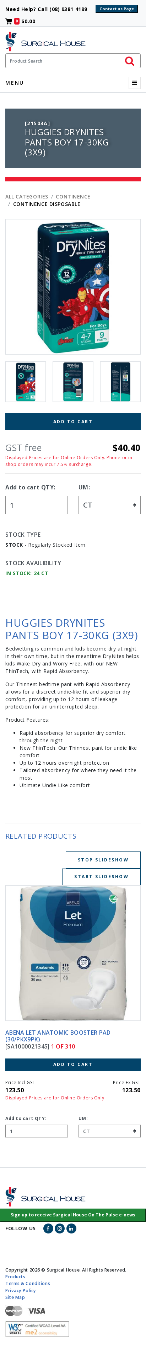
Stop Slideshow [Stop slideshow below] (103, 860)
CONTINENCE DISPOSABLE (47, 204)
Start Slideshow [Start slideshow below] (101, 877)
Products (15, 1277)
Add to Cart (73, 422)
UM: (84, 487)
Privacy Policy (20, 1290)
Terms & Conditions (27, 1283)
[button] (73, 1215)
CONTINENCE (73, 196)
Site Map (15, 1297)
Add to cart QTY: (30, 487)
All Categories (26, 196)
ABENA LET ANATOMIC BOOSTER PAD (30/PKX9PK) (58, 1036)
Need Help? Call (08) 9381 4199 (49, 9)
